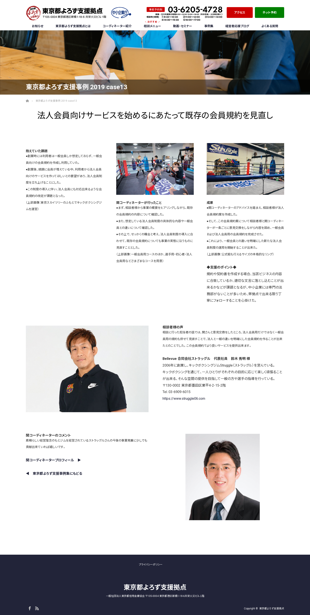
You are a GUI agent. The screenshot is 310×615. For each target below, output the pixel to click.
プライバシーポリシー (151, 564)
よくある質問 (269, 26)
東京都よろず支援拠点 (155, 587)
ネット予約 (269, 12)
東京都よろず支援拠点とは (73, 26)
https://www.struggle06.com (184, 398)
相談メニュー (152, 25)
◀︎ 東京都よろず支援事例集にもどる (54, 473)
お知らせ (37, 26)
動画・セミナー (182, 26)
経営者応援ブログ (237, 26)
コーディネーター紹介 (117, 26)
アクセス (239, 12)
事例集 (208, 26)
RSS (36, 607)
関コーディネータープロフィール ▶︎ (53, 460)
